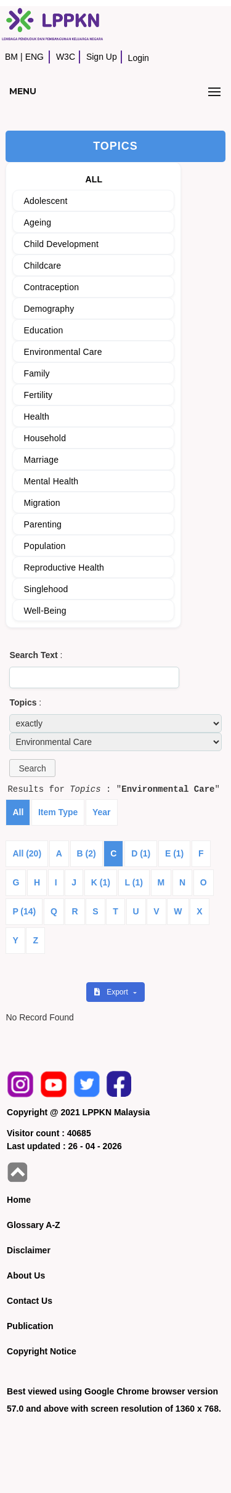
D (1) (140, 853)
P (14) (24, 911)
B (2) (86, 853)
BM (11, 57)
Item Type (58, 812)
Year (101, 812)
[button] (32, 768)
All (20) (26, 853)
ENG (34, 57)
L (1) (134, 882)
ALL (93, 179)
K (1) (100, 882)
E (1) (174, 853)
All (17, 812)
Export (112, 992)
